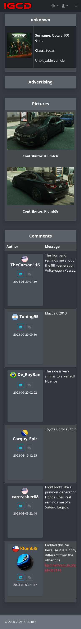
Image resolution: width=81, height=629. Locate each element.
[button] (55, 6)
